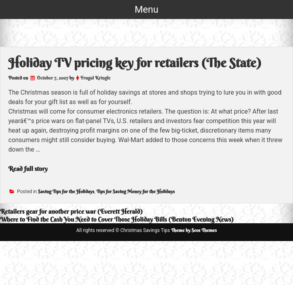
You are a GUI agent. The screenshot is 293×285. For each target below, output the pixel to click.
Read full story (28, 169)
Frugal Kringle (95, 78)
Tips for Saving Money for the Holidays (135, 191)
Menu (146, 9)
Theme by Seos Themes (194, 230)
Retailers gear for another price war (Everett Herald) (71, 211)
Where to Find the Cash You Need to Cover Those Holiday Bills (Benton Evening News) (117, 219)
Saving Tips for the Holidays (66, 191)
